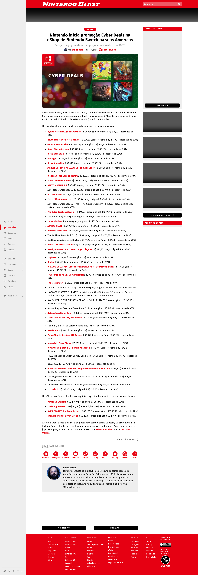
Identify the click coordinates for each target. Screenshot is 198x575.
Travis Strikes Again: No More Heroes (65, 274)
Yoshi (89, 557)
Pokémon (112, 538)
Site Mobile (53, 544)
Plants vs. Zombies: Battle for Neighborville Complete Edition (78, 368)
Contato (149, 548)
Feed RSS (135, 554)
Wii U (67, 551)
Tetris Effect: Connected (59, 199)
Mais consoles (70, 569)
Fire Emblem (113, 547)
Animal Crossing (93, 563)
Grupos (125, 455)
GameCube (69, 563)
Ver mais (162, 105)
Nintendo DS (70, 560)
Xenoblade (112, 559)
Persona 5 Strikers (56, 401)
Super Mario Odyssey (58, 149)
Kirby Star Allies (55, 163)
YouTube (75, 455)
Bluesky (115, 455)
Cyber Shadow (54, 221)
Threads (105, 455)
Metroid (111, 541)
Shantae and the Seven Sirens (62, 415)
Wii (66, 557)
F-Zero (90, 554)
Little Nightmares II (57, 406)
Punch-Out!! (113, 556)
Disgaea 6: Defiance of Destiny (62, 176)
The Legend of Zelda (95, 544)
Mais (134, 455)
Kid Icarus (91, 566)
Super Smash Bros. (116, 562)
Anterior (65, 528)
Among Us (52, 158)
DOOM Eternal (54, 194)
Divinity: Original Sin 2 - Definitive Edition (68, 347)
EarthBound (113, 553)
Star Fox (90, 551)
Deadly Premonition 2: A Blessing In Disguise (69, 249)
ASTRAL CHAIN (54, 226)
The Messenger (55, 283)
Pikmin (90, 560)
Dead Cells (52, 330)
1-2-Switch (52, 389)
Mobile (67, 548)
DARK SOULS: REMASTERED (60, 244)
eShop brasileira (104, 429)
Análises (51, 554)
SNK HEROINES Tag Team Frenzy (63, 411)
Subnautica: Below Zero (59, 313)
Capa (50, 541)
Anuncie (149, 551)
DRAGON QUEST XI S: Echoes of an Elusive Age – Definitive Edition (80, 266)
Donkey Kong (113, 544)
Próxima (114, 528)
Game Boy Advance (72, 566)
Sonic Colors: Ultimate (58, 180)
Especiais (52, 551)
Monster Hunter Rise (57, 144)
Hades (50, 262)
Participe (150, 544)
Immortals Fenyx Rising (59, 343)
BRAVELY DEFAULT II (57, 185)
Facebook (46, 455)
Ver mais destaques (161, 215)
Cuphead (52, 257)
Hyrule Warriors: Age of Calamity (64, 131)
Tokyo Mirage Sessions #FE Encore (64, 335)
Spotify (95, 455)
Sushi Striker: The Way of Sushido (64, 317)
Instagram (56, 455)
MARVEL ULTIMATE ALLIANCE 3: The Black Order (71, 167)
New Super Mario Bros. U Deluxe (63, 139)
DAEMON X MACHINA (57, 230)
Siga (50, 560)
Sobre (148, 541)
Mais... (133, 557)
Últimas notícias (153, 29)
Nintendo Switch (71, 544)
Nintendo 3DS (70, 554)
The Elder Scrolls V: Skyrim (60, 212)
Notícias (51, 548)
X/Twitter (65, 455)
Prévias (51, 557)
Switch (90, 29)
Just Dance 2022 (55, 153)
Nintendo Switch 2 (72, 541)
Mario (89, 541)
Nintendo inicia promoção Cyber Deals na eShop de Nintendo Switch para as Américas (90, 37)
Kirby (89, 548)
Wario (110, 550)
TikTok (85, 455)
